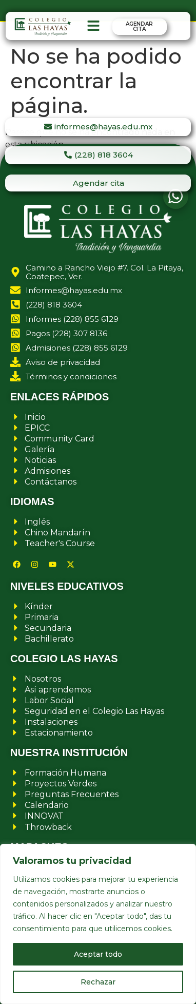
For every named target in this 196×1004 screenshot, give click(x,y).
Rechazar (98, 982)
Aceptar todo (98, 954)
